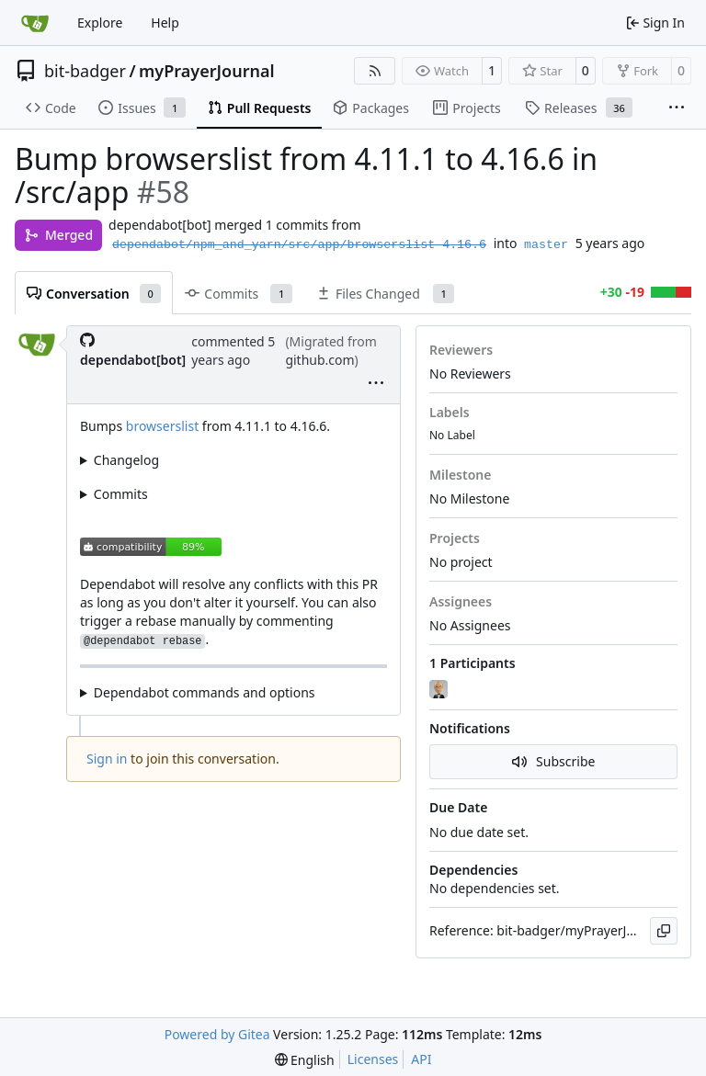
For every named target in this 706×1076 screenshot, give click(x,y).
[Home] (35, 23)
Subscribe (554, 761)
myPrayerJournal (206, 71)
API (421, 1059)
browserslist (162, 426)
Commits (121, 494)
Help (165, 22)
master (546, 245)
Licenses (373, 1059)
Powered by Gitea (217, 1034)
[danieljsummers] (440, 690)
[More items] (676, 108)
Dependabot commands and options (204, 692)
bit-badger (85, 71)
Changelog (126, 460)
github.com (319, 359)
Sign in (106, 758)
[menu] (376, 384)
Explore (99, 22)
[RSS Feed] (375, 71)
